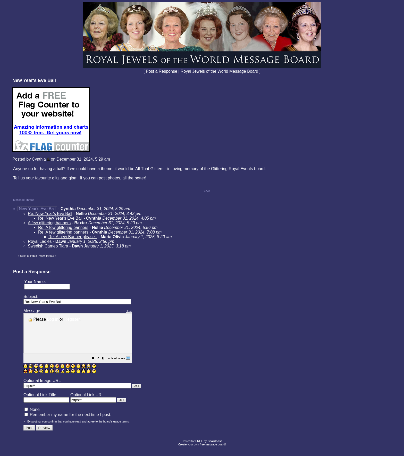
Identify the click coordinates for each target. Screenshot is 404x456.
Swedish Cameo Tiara (48, 246)
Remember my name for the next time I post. (67, 422)
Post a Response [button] (161, 71)
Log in (52, 319)
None (32, 417)
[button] (106, 366)
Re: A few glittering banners (63, 227)
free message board (212, 452)
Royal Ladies (40, 241)
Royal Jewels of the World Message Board (219, 71)
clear (142, 311)
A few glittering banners (49, 223)
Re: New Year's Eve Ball (50, 213)
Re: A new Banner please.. (72, 237)
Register (72, 319)
